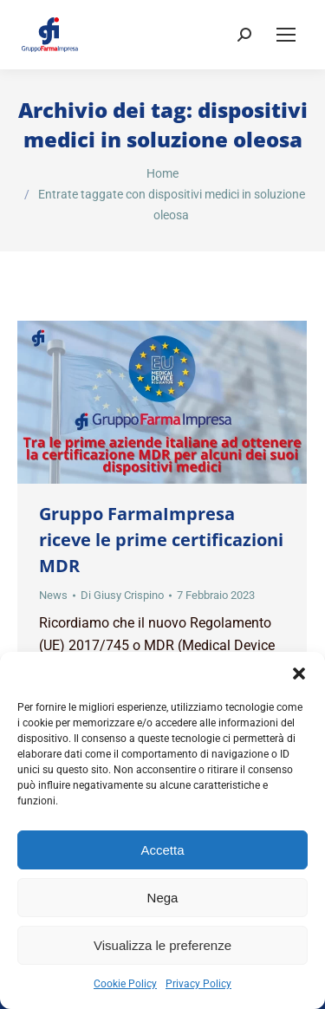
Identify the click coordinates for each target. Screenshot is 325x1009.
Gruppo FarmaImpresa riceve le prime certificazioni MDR (161, 539)
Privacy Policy (198, 984)
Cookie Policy (125, 984)
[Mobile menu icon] (286, 34)
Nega (163, 897)
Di (122, 595)
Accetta (162, 850)
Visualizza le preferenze (162, 945)
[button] (299, 673)
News (53, 595)
